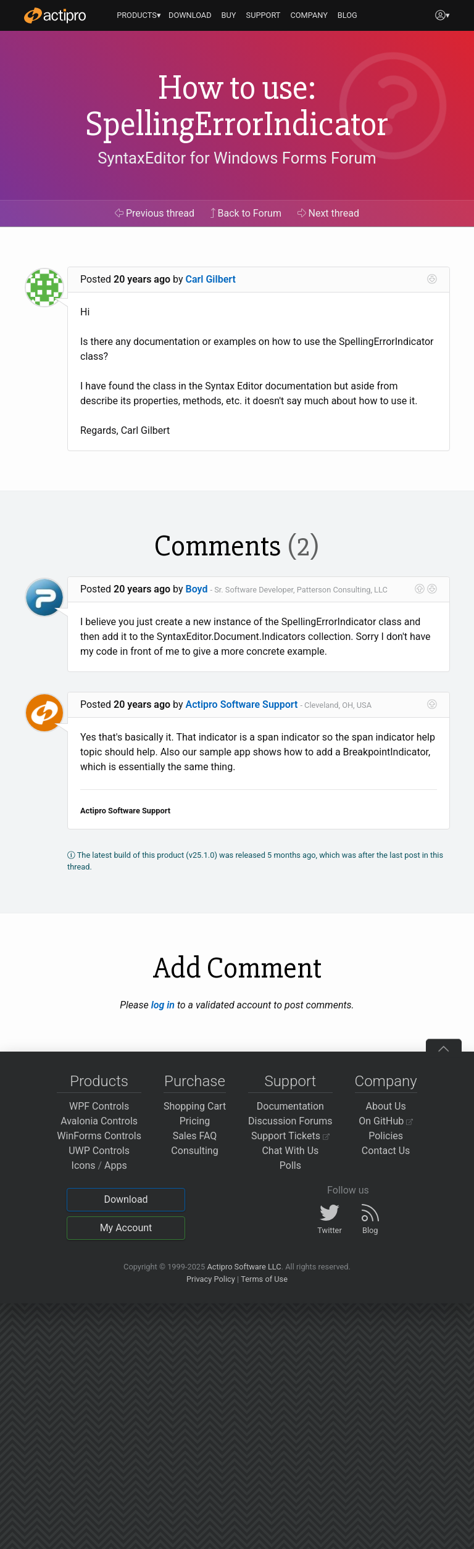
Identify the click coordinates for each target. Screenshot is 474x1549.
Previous (154, 213)
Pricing (195, 1121)
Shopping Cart (195, 1106)
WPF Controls (99, 1106)
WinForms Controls (99, 1136)
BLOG (347, 15)
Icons (84, 1165)
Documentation (290, 1106)
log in (163, 1005)
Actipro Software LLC (244, 1266)
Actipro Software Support (242, 704)
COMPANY (309, 15)
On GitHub (386, 1121)
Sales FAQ (195, 1136)
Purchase (194, 1081)
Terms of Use (264, 1279)
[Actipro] (55, 15)
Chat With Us (290, 1151)
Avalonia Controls (99, 1121)
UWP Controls (99, 1151)
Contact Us (386, 1151)
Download (126, 1199)
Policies (385, 1136)
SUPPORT (263, 15)
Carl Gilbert (211, 279)
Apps (115, 1165)
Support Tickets (290, 1136)
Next (328, 213)
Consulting (194, 1151)
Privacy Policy (210, 1279)
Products (99, 1081)
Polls (290, 1165)
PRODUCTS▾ (139, 15)
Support (290, 1081)
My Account (126, 1228)
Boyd (197, 589)
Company (386, 1081)
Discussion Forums (290, 1121)
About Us (386, 1106)
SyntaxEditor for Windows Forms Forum (237, 158)
